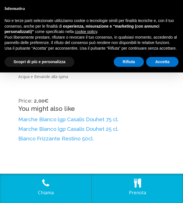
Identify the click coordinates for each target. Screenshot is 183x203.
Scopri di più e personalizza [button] (39, 61)
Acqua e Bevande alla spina (43, 76)
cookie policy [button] (86, 31)
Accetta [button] (162, 61)
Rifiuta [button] (129, 61)
